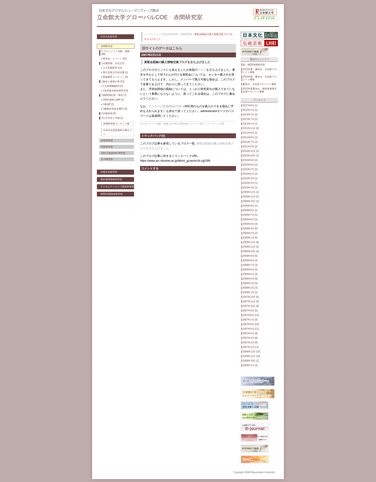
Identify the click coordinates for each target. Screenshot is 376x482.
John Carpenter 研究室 (113, 153)
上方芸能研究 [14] (112, 67)
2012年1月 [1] (250, 123)
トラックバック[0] (214, 123)
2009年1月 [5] (250, 237)
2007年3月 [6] (250, 338)
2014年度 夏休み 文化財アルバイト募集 (260, 78)
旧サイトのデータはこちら (162, 48)
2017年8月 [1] (250, 105)
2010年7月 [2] (250, 169)
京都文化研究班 (108, 172)
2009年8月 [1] (250, 210)
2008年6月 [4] (250, 269)
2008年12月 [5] (251, 242)
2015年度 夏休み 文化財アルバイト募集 (260, 70)
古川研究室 (107, 159)
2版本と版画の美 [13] (112, 81)
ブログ (202, 69)
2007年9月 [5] (250, 310)
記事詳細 (183, 123)
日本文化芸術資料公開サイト (117, 132)
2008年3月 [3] (250, 283)
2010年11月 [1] (251, 151)
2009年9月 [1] (250, 205)
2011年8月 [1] (250, 137)
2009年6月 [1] (250, 219)
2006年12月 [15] (251, 351)
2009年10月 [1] (251, 201)
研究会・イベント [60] (115, 58)
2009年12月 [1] (251, 192)
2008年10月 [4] (251, 251)
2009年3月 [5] (250, 228)
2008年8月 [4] (250, 260)
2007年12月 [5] (251, 297)
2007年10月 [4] (251, 306)
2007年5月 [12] (251, 328)
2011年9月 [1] (250, 132)
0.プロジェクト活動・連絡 (154, 123)
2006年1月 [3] (250, 365)
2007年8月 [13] (251, 315)
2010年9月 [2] (250, 160)
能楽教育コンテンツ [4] (115, 77)
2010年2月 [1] (250, 183)
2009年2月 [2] (250, 233)
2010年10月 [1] (251, 155)
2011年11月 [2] (251, 128)
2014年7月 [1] (250, 114)
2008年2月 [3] (250, 287)
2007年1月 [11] (251, 347)
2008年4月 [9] (250, 278)
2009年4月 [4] (250, 224)
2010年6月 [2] (250, 174)
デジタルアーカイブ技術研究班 (117, 186)
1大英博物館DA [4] (113, 86)
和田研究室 (107, 146)
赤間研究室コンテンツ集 (116, 123)
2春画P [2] (108, 104)
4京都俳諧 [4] (108, 113)
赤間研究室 (186, 34)
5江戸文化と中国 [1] (112, 118)
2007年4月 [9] (250, 333)
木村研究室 (107, 140)
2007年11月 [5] (251, 301)
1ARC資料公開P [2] (113, 99)
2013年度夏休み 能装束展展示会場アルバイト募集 (260, 90)
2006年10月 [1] (251, 360)
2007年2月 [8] (250, 342)
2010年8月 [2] (250, 164)
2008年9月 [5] (250, 256)
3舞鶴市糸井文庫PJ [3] (115, 108)
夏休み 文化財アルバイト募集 (259, 84)
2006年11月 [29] (251, 356)
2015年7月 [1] (250, 110)
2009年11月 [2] (251, 196)
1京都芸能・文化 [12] (112, 63)
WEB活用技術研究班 (111, 194)
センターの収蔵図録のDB (165, 106)
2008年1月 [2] (250, 292)
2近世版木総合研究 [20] (115, 90)
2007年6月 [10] (251, 324)
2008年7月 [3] (250, 265)
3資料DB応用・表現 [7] (113, 95)
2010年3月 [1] (250, 178)
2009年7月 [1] (250, 215)
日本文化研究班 (108, 36)
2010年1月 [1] (250, 187)
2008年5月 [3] (250, 274)
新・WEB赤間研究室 (254, 64)
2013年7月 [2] (250, 119)
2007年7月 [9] (250, 319)
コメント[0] (196, 123)
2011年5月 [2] (250, 146)
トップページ (151, 34)
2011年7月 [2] (250, 142)
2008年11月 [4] (251, 246)
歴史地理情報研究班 (111, 179)
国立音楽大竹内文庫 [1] (115, 72)
